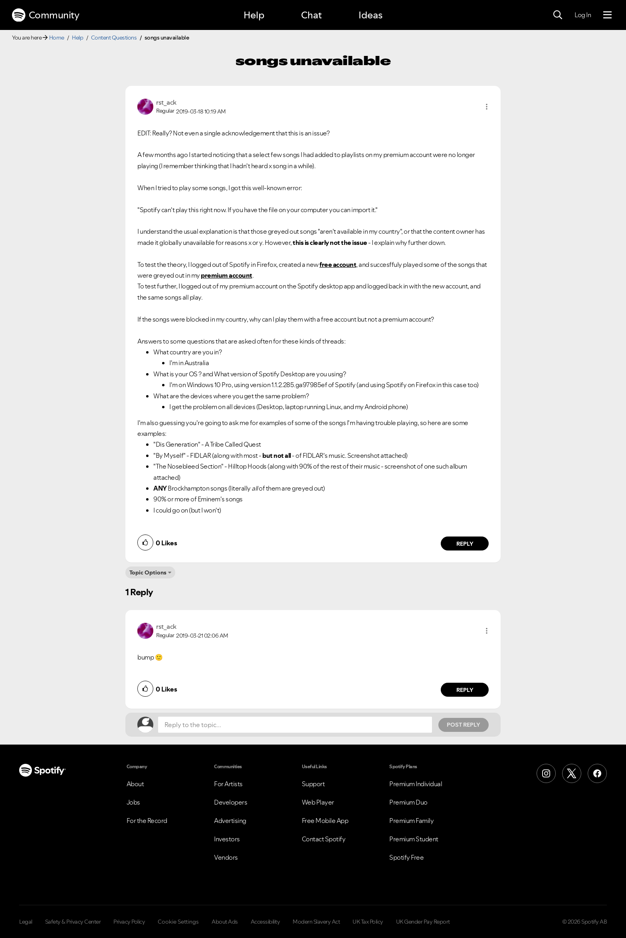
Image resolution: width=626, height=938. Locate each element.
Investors (227, 839)
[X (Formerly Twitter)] (571, 773)
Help (254, 15)
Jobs (133, 802)
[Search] (558, 15)
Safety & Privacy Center (73, 921)
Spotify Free (406, 857)
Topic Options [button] (147, 572)
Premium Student (413, 839)
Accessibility (265, 921)
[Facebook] (597, 773)
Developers (230, 802)
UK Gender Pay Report (423, 921)
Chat (311, 15)
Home (56, 38)
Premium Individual (415, 783)
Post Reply (463, 725)
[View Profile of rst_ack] (166, 102)
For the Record (147, 820)
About (135, 783)
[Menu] (607, 15)
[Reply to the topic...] (295, 725)
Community (45, 15)
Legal (25, 921)
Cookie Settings (178, 921)
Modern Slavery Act (316, 921)
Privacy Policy (129, 921)
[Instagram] (546, 773)
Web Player (318, 802)
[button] (487, 107)
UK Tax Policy (368, 921)
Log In (582, 14)
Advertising (230, 820)
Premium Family (411, 820)
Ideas (370, 15)
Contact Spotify (324, 839)
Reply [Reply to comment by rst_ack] (464, 544)
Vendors (226, 857)
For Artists (228, 783)
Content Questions (114, 38)
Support (313, 783)
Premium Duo (408, 802)
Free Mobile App (325, 820)
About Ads (225, 921)
